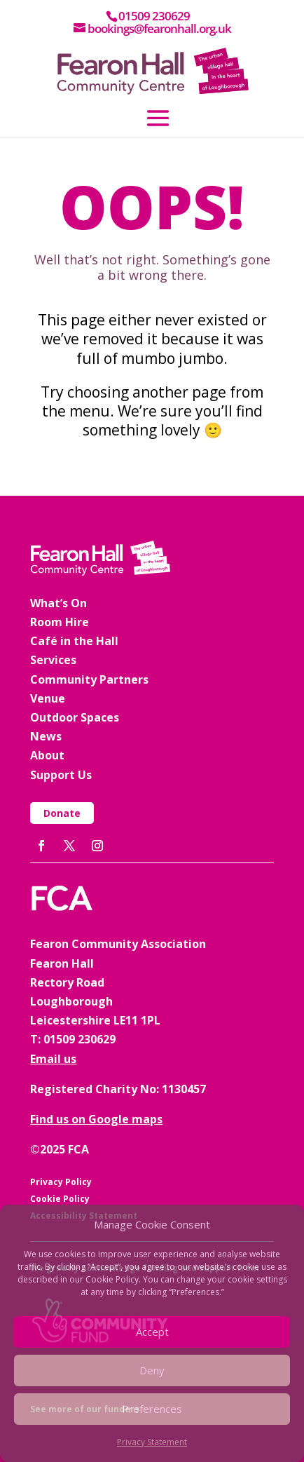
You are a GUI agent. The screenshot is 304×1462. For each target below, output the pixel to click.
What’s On (58, 603)
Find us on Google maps (96, 1119)
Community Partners (89, 679)
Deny (152, 1370)
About (47, 755)
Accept (152, 1332)
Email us (53, 1059)
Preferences (152, 1409)
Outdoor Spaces (74, 717)
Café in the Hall (74, 641)
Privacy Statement (152, 1442)
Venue (47, 698)
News (46, 736)
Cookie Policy (60, 1199)
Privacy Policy (61, 1182)
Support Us (61, 775)
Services (53, 660)
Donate (62, 813)
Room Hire (59, 622)
